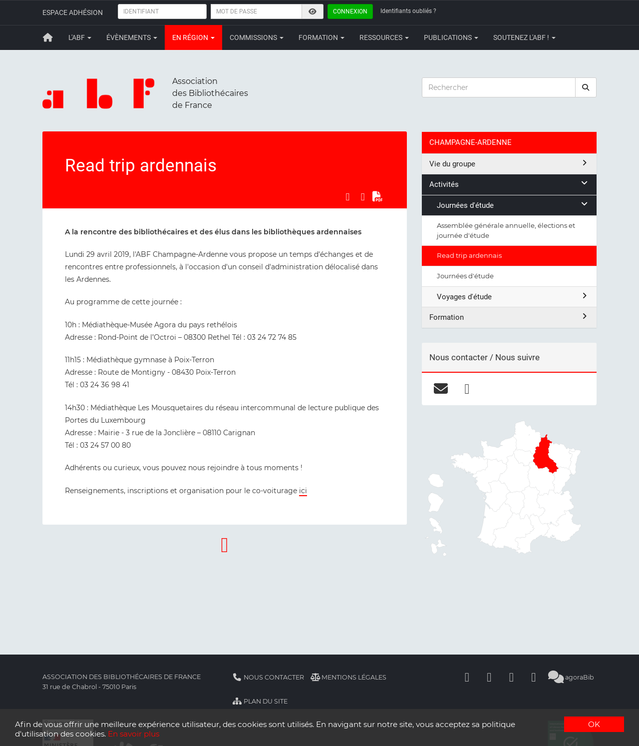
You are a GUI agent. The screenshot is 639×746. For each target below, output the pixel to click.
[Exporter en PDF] (377, 196)
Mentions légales (349, 677)
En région (193, 37)
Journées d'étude (513, 205)
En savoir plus (133, 734)
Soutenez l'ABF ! (524, 37)
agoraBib (571, 677)
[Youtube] (512, 677)
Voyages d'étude (513, 296)
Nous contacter (268, 677)
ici (303, 490)
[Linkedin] (489, 677)
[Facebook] (467, 677)
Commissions (257, 37)
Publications (451, 37)
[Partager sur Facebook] (347, 196)
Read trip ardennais (469, 255)
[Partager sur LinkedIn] (362, 196)
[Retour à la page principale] (48, 37)
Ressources (384, 37)
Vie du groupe (509, 163)
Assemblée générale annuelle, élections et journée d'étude (506, 230)
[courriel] (440, 388)
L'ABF (79, 37)
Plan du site (260, 701)
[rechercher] (586, 87)
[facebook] (467, 388)
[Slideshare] (534, 677)
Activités (509, 184)
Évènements (131, 37)
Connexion (350, 11)
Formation (321, 37)
